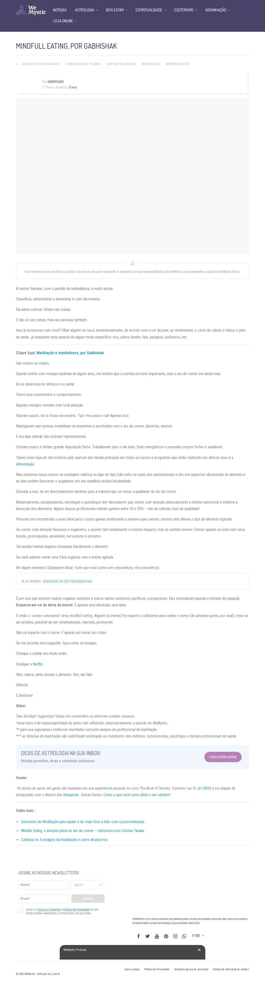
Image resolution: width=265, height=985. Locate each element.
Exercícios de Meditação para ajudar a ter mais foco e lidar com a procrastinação (82, 821)
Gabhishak (56, 82)
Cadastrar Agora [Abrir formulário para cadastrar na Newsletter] (223, 757)
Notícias (60, 10)
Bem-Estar (115, 10)
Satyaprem (71, 795)
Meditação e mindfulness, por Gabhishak (70, 353)
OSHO (206, 788)
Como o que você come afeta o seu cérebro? (137, 795)
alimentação (25, 464)
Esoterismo (183, 10)
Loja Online (63, 20)
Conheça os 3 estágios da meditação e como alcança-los (64, 839)
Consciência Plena (83, 64)
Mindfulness (178, 64)
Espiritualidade (121, 64)
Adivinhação (215, 10)
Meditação (150, 64)
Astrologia (84, 10)
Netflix (38, 664)
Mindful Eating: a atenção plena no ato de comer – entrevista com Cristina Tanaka (82, 830)
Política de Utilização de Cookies (231, 969)
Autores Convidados (41, 64)
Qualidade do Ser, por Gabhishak (67, 581)
